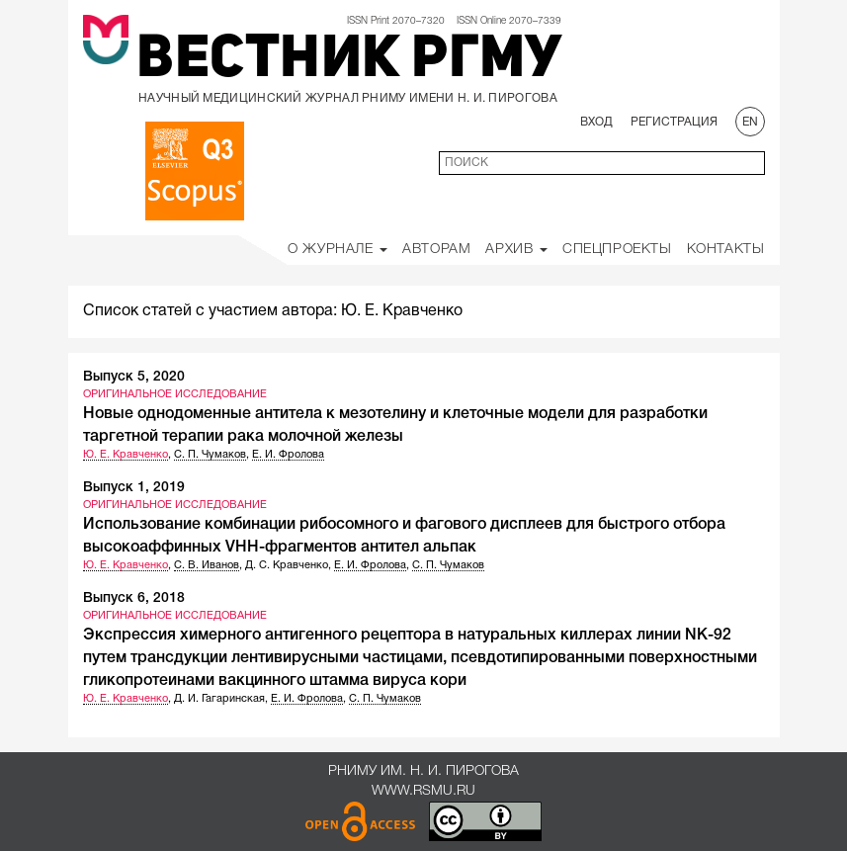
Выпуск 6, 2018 (134, 598)
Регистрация (674, 122)
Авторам (436, 249)
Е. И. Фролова (288, 455)
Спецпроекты (617, 249)
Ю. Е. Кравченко (125, 455)
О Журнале (337, 249)
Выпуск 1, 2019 (134, 487)
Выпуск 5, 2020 (134, 377)
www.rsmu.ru (423, 791)
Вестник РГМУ (348, 61)
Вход (596, 122)
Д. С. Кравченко (286, 565)
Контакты (726, 249)
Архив (516, 249)
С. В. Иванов (206, 565)
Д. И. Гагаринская (219, 699)
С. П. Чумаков (210, 455)
